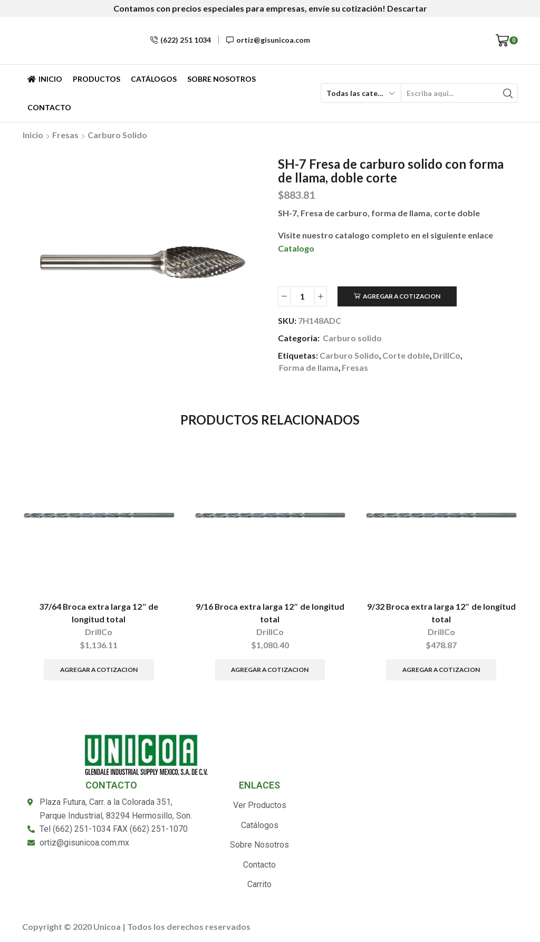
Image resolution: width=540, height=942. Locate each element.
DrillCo (446, 355)
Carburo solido (117, 135)
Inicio (44, 78)
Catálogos (154, 78)
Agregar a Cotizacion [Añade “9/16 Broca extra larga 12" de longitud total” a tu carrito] (269, 670)
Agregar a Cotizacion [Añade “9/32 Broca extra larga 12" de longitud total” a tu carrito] (441, 670)
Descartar (407, 8)
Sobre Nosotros (221, 78)
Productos (96, 78)
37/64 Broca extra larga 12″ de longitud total (98, 612)
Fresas (65, 135)
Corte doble (406, 355)
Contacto (49, 107)
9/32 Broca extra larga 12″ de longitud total (441, 612)
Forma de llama (309, 367)
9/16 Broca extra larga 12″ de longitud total (270, 612)
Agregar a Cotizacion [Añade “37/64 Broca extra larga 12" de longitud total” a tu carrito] (99, 670)
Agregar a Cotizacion (401, 296)
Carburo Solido (349, 355)
